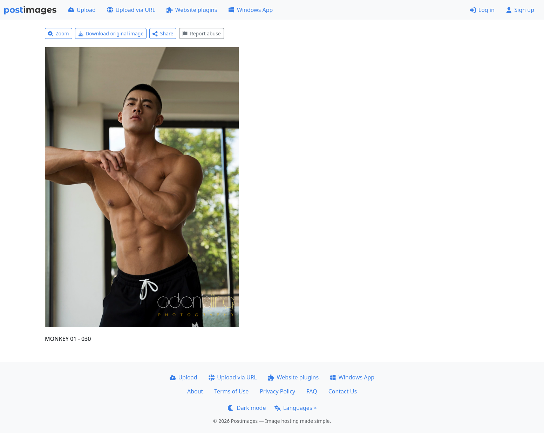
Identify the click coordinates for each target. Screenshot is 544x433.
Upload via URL (131, 10)
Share (162, 33)
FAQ (311, 391)
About (195, 391)
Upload (82, 10)
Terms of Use (231, 391)
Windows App (250, 10)
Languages (293, 408)
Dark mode (247, 408)
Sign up (520, 10)
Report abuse (201, 33)
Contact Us (342, 391)
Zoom (58, 33)
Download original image (111, 33)
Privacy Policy (277, 391)
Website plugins (191, 10)
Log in (482, 10)
